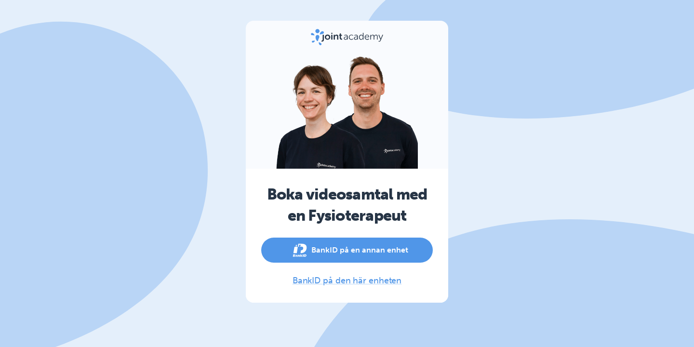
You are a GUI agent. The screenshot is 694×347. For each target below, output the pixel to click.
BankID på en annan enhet (347, 250)
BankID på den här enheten (347, 280)
